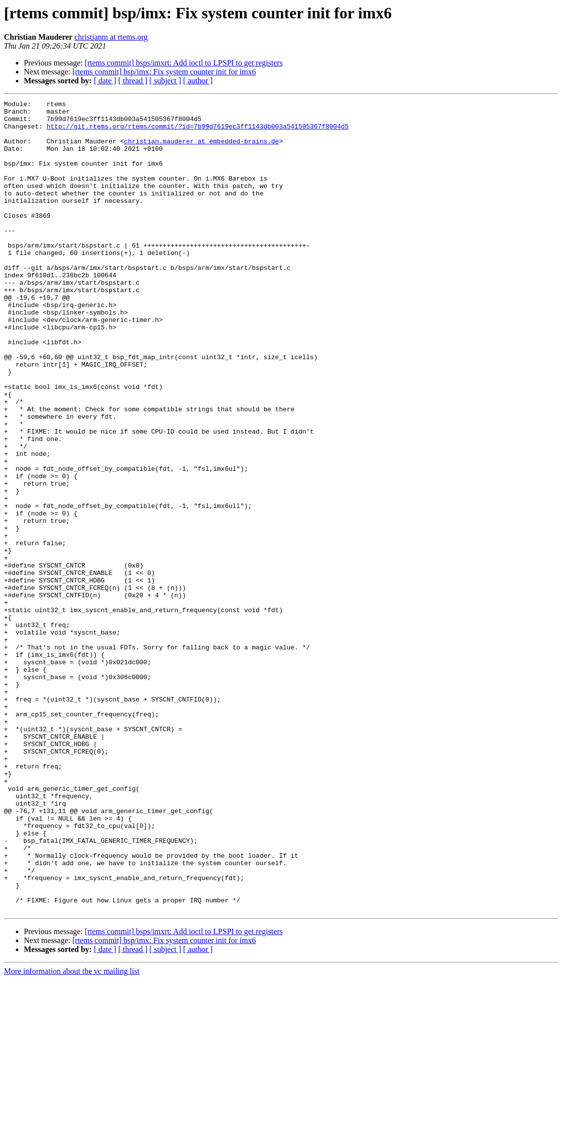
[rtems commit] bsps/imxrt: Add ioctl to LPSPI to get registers (184, 63)
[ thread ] (132, 80)
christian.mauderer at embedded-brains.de (201, 149)
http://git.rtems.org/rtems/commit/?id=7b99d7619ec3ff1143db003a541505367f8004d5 (198, 131)
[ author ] (198, 80)
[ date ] (105, 80)
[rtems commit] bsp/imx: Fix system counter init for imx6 (164, 71)
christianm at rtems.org (111, 37)
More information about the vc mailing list (72, 1133)
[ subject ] (165, 80)
